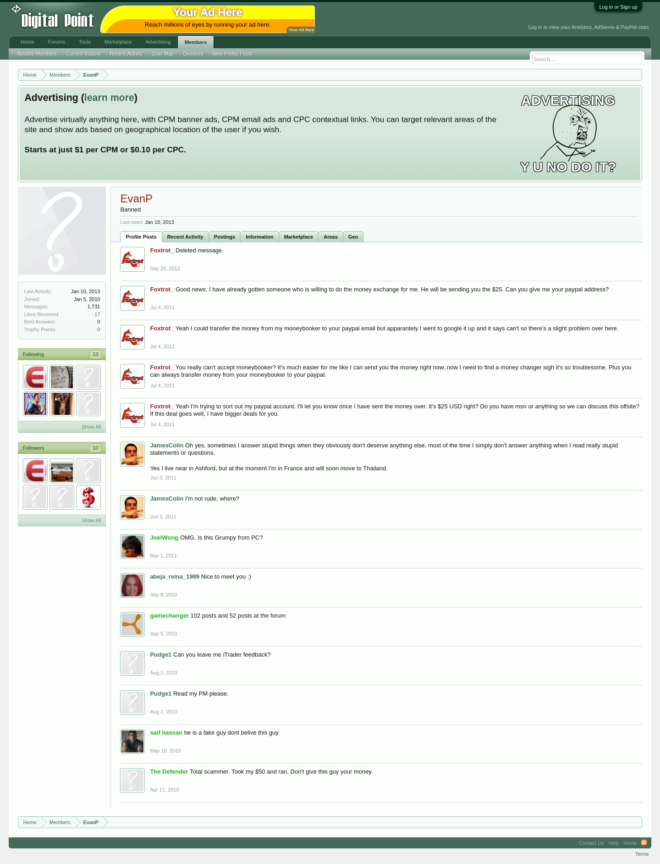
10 (95, 448)
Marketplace (299, 237)
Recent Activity (185, 237)
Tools (85, 42)
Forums (56, 42)
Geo (353, 237)
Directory (193, 53)
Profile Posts (141, 237)
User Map (163, 53)
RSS (644, 843)
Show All (91, 426)
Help (614, 843)
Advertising (158, 42)
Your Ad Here (301, 30)
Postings (224, 237)
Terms (642, 854)
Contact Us (591, 843)
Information (260, 237)
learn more (109, 97)
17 (97, 314)
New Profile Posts (233, 53)
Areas (331, 237)
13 (95, 354)
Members (196, 42)
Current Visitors (83, 53)
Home (27, 42)
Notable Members (37, 53)
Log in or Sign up (618, 7)
